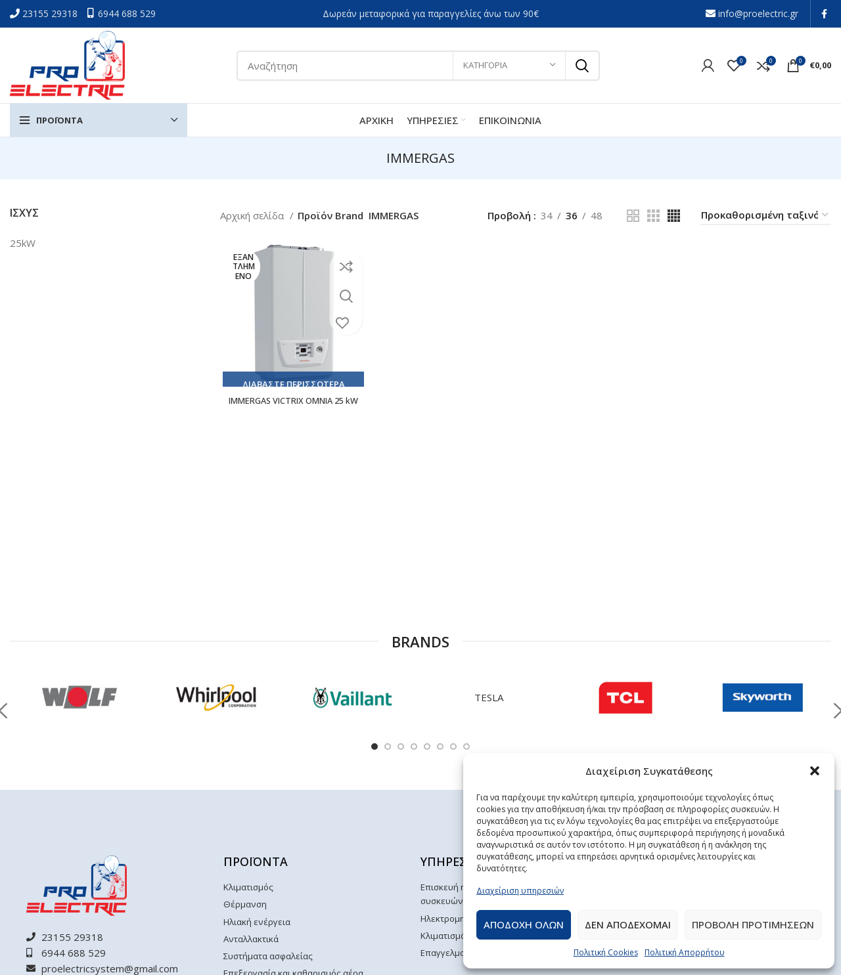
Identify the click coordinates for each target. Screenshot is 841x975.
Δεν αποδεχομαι (628, 924)
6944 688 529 (127, 13)
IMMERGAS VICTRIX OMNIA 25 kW (291, 408)
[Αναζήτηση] (418, 66)
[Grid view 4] (674, 215)
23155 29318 (51, 13)
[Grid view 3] (653, 215)
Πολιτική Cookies (606, 952)
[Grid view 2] (633, 215)
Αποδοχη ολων (524, 924)
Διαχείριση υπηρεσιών (520, 890)
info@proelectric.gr (758, 13)
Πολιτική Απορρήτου (685, 952)
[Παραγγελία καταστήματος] (765, 215)
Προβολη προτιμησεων (753, 924)
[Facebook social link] (824, 13)
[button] (814, 770)
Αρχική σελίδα (253, 215)
